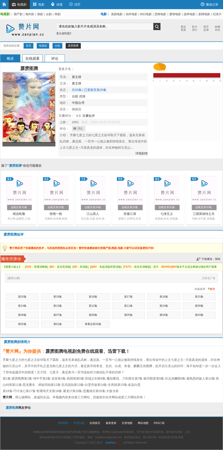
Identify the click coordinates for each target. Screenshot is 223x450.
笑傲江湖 (130, 214)
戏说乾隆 (19, 214)
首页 (28, 45)
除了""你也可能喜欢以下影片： (21, 167)
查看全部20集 (93, 324)
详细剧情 (141, 153)
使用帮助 (63, 423)
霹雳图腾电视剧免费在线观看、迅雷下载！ (87, 351)
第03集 (199, 314)
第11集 (128, 305)
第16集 (164, 296)
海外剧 (29, 14)
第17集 (128, 296)
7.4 (83, 179)
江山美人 (93, 214)
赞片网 (7, 397)
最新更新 (111, 423)
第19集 (57, 296)
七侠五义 (166, 214)
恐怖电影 (160, 14)
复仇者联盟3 (63, 33)
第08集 (22, 314)
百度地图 (127, 423)
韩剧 (58, 14)
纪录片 (217, 14)
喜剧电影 (117, 14)
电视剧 (19, 4)
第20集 (22, 296)
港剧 (40, 14)
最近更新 (183, 28)
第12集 (93, 305)
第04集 (164, 314)
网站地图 (143, 423)
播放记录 (209, 4)
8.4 (157, 179)
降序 (212, 289)
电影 (39, 4)
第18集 (93, 296)
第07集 (57, 314)
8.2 (9, 179)
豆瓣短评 (88, 115)
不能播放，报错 (211, 259)
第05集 (128, 314)
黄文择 (76, 77)
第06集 (93, 314)
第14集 (22, 305)
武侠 (82, 96)
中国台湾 (78, 103)
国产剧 (18, 14)
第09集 (199, 305)
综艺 (75, 4)
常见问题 (79, 423)
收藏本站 (217, 28)
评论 (54, 58)
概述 (10, 58)
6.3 (46, 179)
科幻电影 (146, 14)
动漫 (57, 4)
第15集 (199, 296)
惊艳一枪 (56, 214)
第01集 (57, 324)
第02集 (22, 324)
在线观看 (32, 58)
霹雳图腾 (73, 45)
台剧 (49, 14)
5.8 (120, 179)
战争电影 (189, 14)
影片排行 (194, 28)
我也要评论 (79, 128)
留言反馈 (206, 28)
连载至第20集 (19, 207)
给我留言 (95, 423)
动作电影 (131, 14)
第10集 (164, 305)
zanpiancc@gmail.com (108, 437)
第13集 (57, 305)
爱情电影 (175, 14)
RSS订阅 (159, 423)
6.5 (194, 179)
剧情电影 (204, 14)
